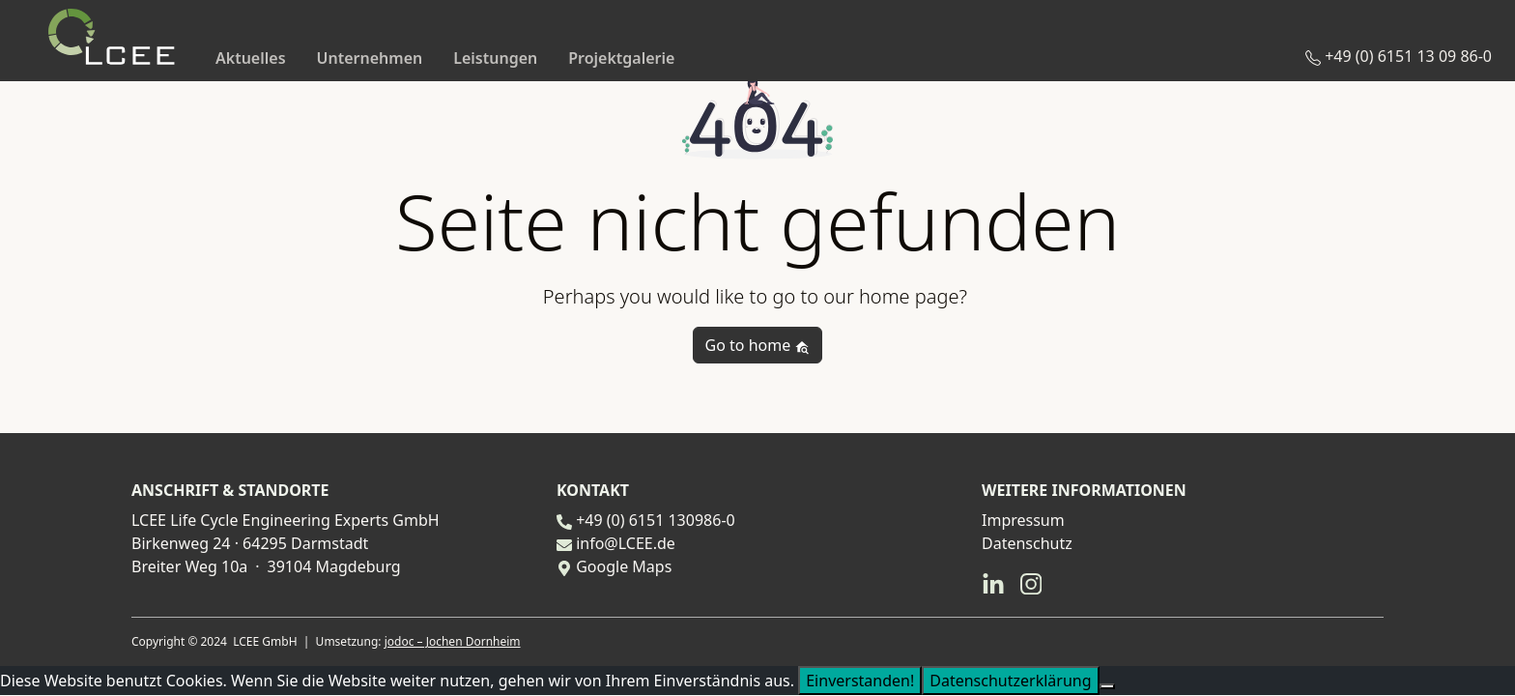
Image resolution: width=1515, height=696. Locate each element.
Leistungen (495, 58)
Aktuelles (250, 58)
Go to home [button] (758, 345)
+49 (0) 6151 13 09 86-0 (1398, 56)
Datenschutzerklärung (1010, 680)
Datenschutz (1027, 543)
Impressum (1023, 520)
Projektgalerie (621, 58)
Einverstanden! (860, 680)
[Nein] (1107, 686)
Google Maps (624, 566)
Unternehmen (370, 58)
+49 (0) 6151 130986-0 (655, 520)
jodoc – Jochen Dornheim (453, 641)
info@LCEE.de (625, 543)
